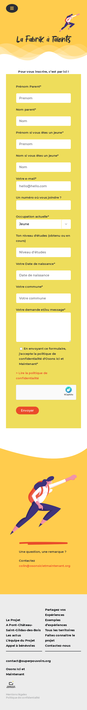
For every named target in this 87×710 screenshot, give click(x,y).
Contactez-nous (57, 645)
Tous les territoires (60, 630)
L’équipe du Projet (20, 640)
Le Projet (13, 620)
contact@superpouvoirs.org (28, 661)
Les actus (13, 635)
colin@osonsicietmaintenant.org (44, 566)
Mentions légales (16, 694)
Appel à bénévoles (20, 645)
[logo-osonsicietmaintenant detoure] (11, 681)
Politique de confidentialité (23, 697)
